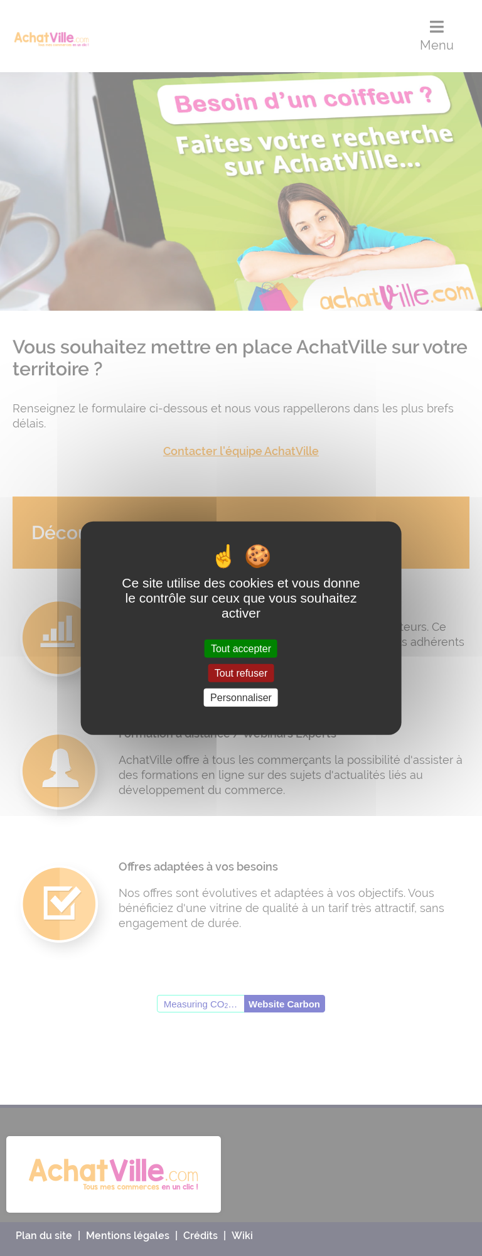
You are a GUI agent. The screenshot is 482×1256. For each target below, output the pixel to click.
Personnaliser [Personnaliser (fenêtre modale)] (241, 697)
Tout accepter (241, 648)
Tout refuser (241, 672)
